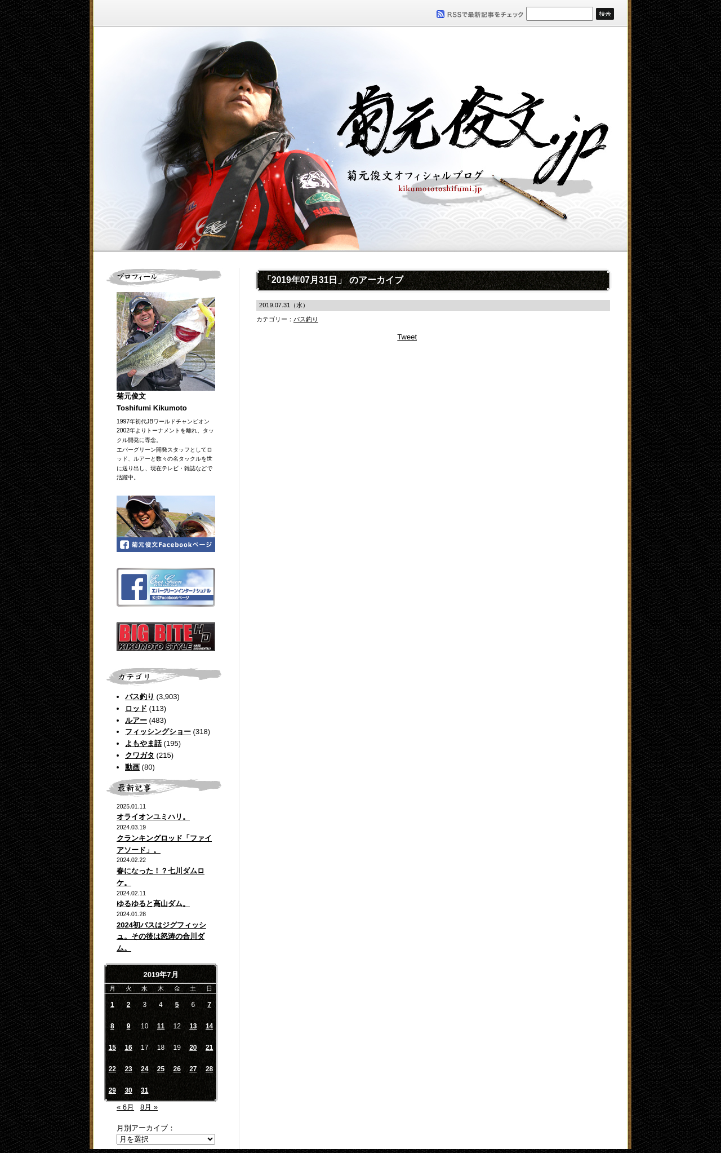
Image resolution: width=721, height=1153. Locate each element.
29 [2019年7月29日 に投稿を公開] (112, 1090)
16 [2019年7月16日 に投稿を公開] (128, 1048)
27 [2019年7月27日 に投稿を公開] (193, 1069)
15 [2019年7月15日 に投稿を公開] (112, 1048)
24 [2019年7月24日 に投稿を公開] (144, 1069)
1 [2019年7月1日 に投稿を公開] (112, 1005)
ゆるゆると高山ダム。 (153, 903)
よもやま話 (143, 743)
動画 (132, 767)
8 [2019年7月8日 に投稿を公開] (112, 1026)
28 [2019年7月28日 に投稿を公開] (209, 1069)
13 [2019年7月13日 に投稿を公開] (193, 1026)
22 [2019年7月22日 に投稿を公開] (112, 1069)
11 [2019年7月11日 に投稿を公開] (160, 1026)
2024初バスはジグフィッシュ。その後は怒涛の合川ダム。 (161, 937)
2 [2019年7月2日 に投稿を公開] (129, 1005)
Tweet (407, 337)
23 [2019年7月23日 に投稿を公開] (128, 1069)
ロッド (136, 708)
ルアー (136, 720)
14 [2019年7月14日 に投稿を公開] (209, 1026)
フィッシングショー (158, 731)
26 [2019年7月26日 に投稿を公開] (176, 1069)
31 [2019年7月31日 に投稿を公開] (144, 1090)
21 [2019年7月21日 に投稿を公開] (209, 1048)
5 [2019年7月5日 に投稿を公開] (177, 1005)
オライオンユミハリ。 (153, 816)
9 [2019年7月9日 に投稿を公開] (129, 1026)
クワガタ (139, 755)
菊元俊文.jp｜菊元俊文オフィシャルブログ (360, 139)
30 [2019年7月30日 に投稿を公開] (128, 1090)
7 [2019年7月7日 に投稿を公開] (209, 1005)
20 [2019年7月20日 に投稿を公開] (193, 1048)
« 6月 (125, 1107)
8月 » (149, 1107)
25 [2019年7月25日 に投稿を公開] (160, 1069)
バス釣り (139, 696)
